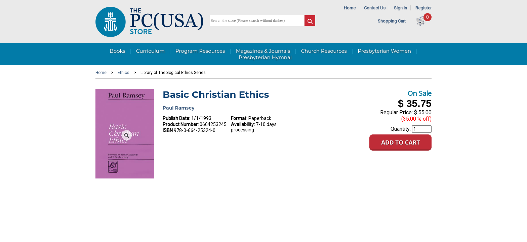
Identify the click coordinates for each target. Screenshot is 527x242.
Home (350, 7)
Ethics (123, 72)
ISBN (168, 130)
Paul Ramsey (179, 108)
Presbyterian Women (384, 51)
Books (117, 51)
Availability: (243, 124)
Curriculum (150, 51)
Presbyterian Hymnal (265, 57)
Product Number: (181, 124)
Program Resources (200, 51)
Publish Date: (176, 118)
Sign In (400, 7)
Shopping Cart (392, 21)
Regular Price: (396, 112)
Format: (239, 118)
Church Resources (324, 51)
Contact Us (375, 7)
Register (423, 7)
